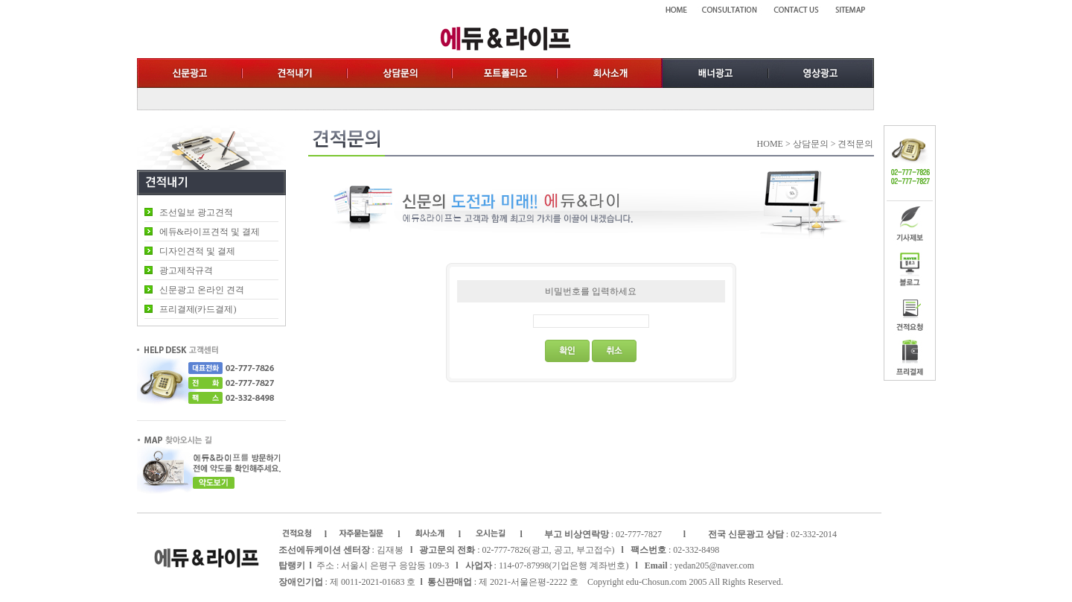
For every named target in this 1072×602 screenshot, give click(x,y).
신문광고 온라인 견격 (201, 290)
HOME (770, 144)
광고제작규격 (186, 270)
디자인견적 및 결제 (197, 251)
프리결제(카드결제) (198, 309)
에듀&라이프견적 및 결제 (209, 231)
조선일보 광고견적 (196, 212)
